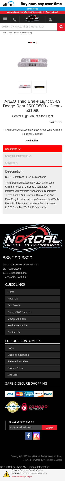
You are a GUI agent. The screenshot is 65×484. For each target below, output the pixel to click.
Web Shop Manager (53, 460)
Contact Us (14, 332)
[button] (32, 27)
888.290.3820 (17, 257)
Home (5, 32)
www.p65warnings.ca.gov (22, 477)
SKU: (51, 122)
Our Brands (14, 305)
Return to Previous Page (21, 32)
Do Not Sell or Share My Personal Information (24, 467)
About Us (13, 298)
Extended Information (16, 155)
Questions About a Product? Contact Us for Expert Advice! (33, 12)
